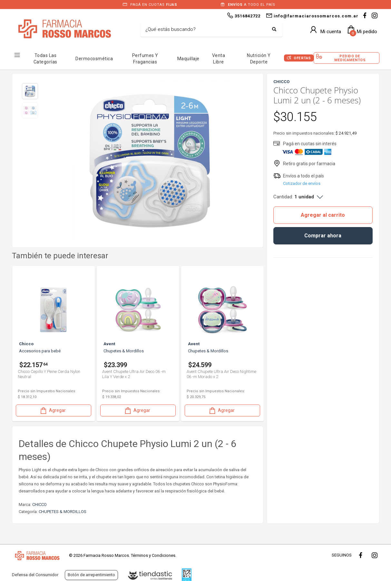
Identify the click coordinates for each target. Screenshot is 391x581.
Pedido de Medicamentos (350, 58)
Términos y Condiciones (153, 555)
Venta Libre (218, 58)
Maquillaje (188, 58)
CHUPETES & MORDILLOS (62, 511)
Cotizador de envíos (301, 183)
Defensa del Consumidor (35, 574)
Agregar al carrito (323, 215)
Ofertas (302, 58)
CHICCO (39, 504)
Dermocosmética (94, 58)
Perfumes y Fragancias (145, 58)
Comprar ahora (322, 236)
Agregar (52, 410)
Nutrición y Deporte (259, 58)
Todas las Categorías (45, 58)
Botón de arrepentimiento (91, 574)
